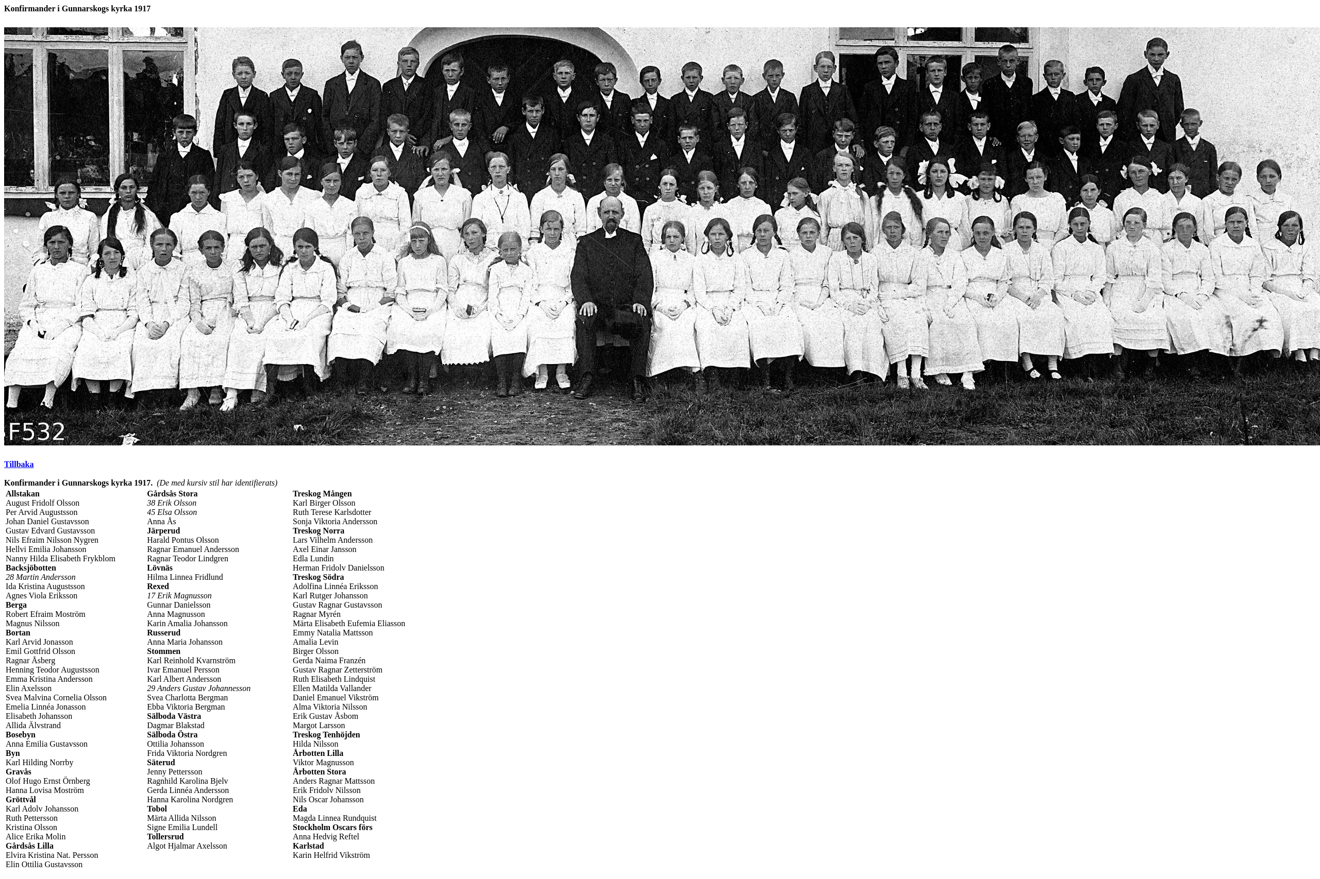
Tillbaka (19, 464)
